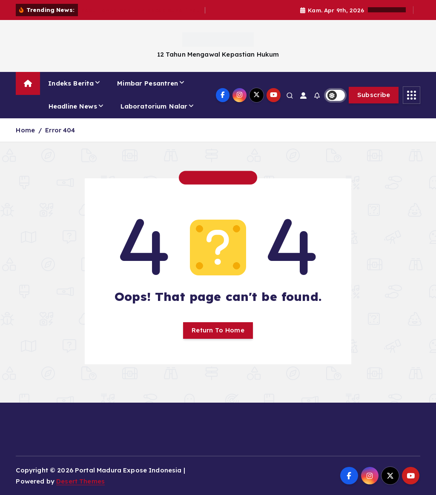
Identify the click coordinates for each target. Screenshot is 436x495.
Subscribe (373, 95)
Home (25, 130)
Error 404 (60, 130)
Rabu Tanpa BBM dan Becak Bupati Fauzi (143, 10)
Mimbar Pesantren (147, 83)
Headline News (73, 106)
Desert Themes (80, 481)
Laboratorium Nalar (154, 106)
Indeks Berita (71, 83)
